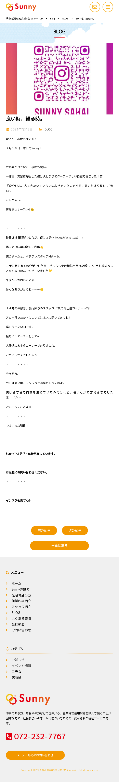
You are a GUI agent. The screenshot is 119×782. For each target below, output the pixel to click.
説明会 (16, 677)
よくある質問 (21, 618)
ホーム (16, 583)
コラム (16, 671)
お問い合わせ (21, 630)
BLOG (48, 129)
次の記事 (74, 530)
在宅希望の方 (21, 595)
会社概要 (18, 624)
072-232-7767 (36, 736)
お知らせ (18, 660)
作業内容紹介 (21, 601)
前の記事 (44, 530)
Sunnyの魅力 (21, 589)
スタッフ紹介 (21, 607)
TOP (24, 18)
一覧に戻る (59, 545)
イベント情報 (21, 665)
